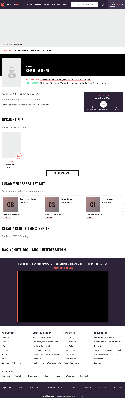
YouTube (18, 376)
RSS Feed (84, 376)
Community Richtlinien (11, 363)
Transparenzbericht (56, 387)
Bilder (50, 50)
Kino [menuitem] (65, 4)
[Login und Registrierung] (103, 4)
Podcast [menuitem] (56, 4)
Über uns (6, 337)
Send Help (37, 358)
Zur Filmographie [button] (62, 173)
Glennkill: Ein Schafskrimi (43, 337)
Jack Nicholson (69, 350)
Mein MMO (118, 387)
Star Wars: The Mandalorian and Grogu (108, 350)
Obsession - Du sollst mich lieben (108, 354)
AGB (20, 387)
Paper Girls (43, 104)
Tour (4, 358)
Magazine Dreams (62, 268)
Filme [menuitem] (29, 4)
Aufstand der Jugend (41, 346)
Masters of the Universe (104, 337)
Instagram (32, 376)
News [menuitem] (46, 4)
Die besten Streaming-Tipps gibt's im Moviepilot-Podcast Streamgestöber (74, 83)
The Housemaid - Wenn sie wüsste (47, 363)
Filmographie (21, 50)
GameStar (87, 387)
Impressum (6, 387)
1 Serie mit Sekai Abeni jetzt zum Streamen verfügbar (65, 79)
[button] (91, 108)
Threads (56, 376)
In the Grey (98, 346)
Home (4, 44)
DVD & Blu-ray (38, 50)
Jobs (73, 387)
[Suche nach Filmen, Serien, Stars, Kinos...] (84, 4)
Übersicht (7, 50)
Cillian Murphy (69, 341)
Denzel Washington (71, 363)
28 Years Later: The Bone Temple (46, 354)
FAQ (3, 346)
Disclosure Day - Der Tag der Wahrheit (108, 341)
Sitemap (5, 341)
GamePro (102, 387)
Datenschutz (35, 387)
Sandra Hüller (69, 354)
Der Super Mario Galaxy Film (44, 350)
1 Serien (17, 94)
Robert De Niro (69, 358)
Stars (10, 44)
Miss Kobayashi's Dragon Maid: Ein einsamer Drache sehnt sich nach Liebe (47, 341)
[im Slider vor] (122, 208)
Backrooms (98, 358)
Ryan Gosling (68, 337)
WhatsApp (70, 376)
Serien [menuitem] (38, 4)
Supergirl (98, 363)
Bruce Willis (68, 346)
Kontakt (5, 354)
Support (5, 350)
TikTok (45, 376)
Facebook (6, 376)
